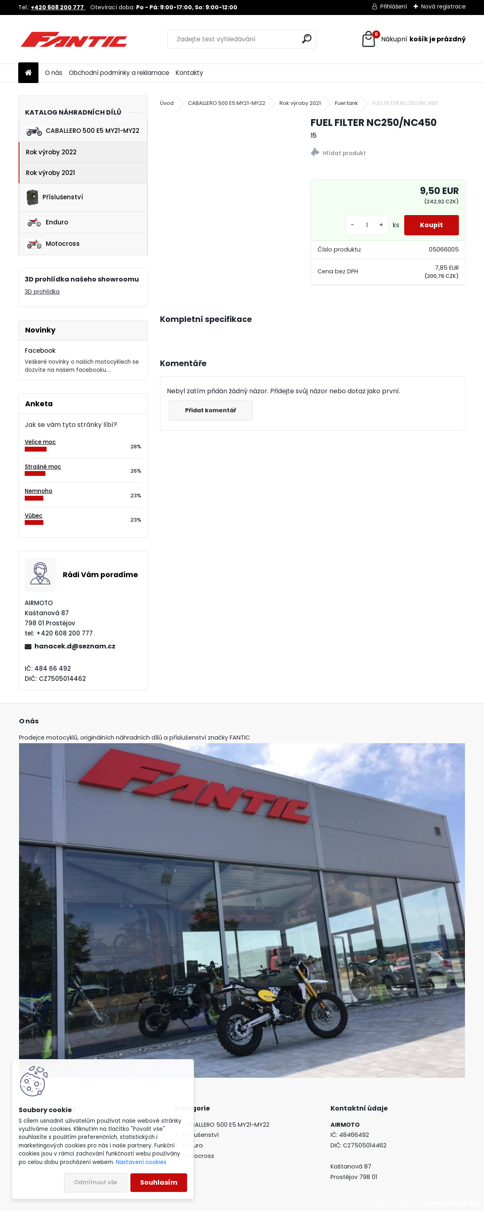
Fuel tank (346, 103)
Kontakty (189, 72)
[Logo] (74, 39)
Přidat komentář (211, 410)
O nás (53, 72)
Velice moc (40, 442)
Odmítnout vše (95, 1182)
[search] (306, 38)
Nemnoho (38, 491)
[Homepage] (28, 73)
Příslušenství (54, 197)
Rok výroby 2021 (50, 172)
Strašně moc (43, 467)
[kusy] (366, 225)
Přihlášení (393, 6)
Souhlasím (158, 1182)
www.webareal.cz (453, 1203)
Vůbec (34, 516)
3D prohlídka (42, 292)
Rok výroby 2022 (51, 152)
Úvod (167, 103)
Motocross (53, 244)
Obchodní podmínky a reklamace (119, 72)
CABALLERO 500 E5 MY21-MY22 (82, 131)
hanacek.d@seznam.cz (74, 646)
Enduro (47, 222)
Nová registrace (443, 6)
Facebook (40, 350)
